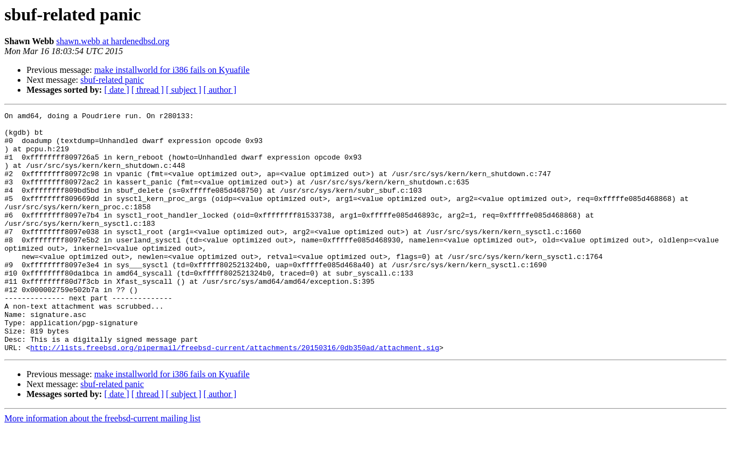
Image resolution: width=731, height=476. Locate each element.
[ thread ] (147, 89)
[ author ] (220, 89)
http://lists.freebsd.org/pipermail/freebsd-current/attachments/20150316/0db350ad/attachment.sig (234, 395)
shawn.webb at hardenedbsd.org (112, 41)
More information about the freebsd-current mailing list (102, 466)
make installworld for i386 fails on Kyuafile (172, 70)
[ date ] (116, 89)
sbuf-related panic (112, 79)
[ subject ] (183, 89)
